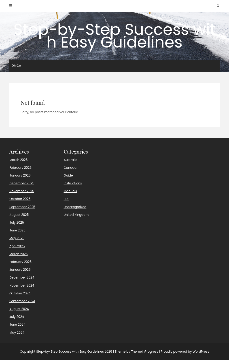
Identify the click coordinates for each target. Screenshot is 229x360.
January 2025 (20, 269)
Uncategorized (75, 207)
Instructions (73, 183)
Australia (71, 160)
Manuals (70, 191)
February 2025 (20, 262)
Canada (70, 167)
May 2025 (16, 238)
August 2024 (19, 309)
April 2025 (17, 246)
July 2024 (16, 316)
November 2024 (21, 285)
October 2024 (19, 293)
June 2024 (17, 324)
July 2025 (16, 222)
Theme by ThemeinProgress (136, 351)
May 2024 (16, 332)
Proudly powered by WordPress (185, 351)
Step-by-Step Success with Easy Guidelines (114, 35)
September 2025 (22, 207)
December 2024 (21, 277)
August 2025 (19, 214)
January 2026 (20, 175)
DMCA (16, 65)
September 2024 (22, 301)
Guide (68, 175)
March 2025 (18, 254)
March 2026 (18, 160)
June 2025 (17, 230)
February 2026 (20, 167)
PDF (66, 199)
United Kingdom (76, 214)
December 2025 (21, 183)
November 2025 (21, 191)
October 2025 (19, 199)
